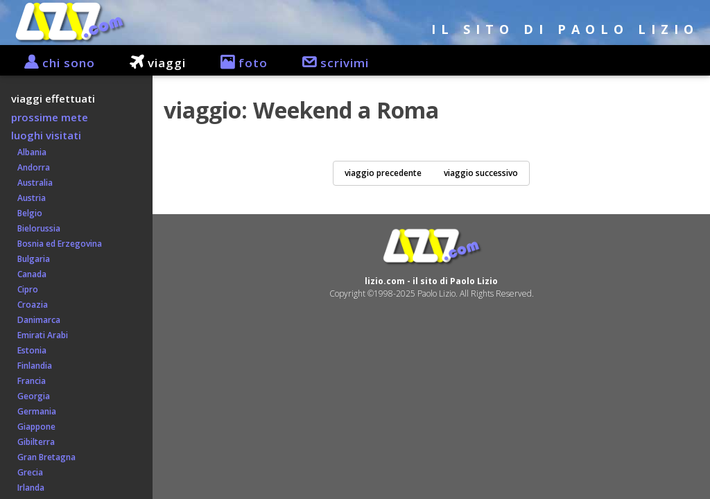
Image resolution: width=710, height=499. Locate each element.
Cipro (24, 289)
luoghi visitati (46, 135)
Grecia (27, 472)
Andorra (30, 167)
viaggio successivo (481, 173)
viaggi (151, 63)
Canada (28, 274)
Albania (28, 152)
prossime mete (49, 117)
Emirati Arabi (39, 335)
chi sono (52, 63)
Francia (28, 381)
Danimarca (35, 320)
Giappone (33, 426)
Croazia (29, 304)
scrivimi (328, 63)
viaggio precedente (383, 173)
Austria (28, 198)
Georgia (30, 396)
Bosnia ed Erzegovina (56, 244)
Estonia (28, 350)
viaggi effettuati (53, 98)
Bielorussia (35, 228)
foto (237, 63)
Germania (33, 411)
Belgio (26, 213)
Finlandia (31, 365)
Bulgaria (30, 259)
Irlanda (27, 487)
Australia (32, 183)
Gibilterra (33, 442)
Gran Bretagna (43, 457)
